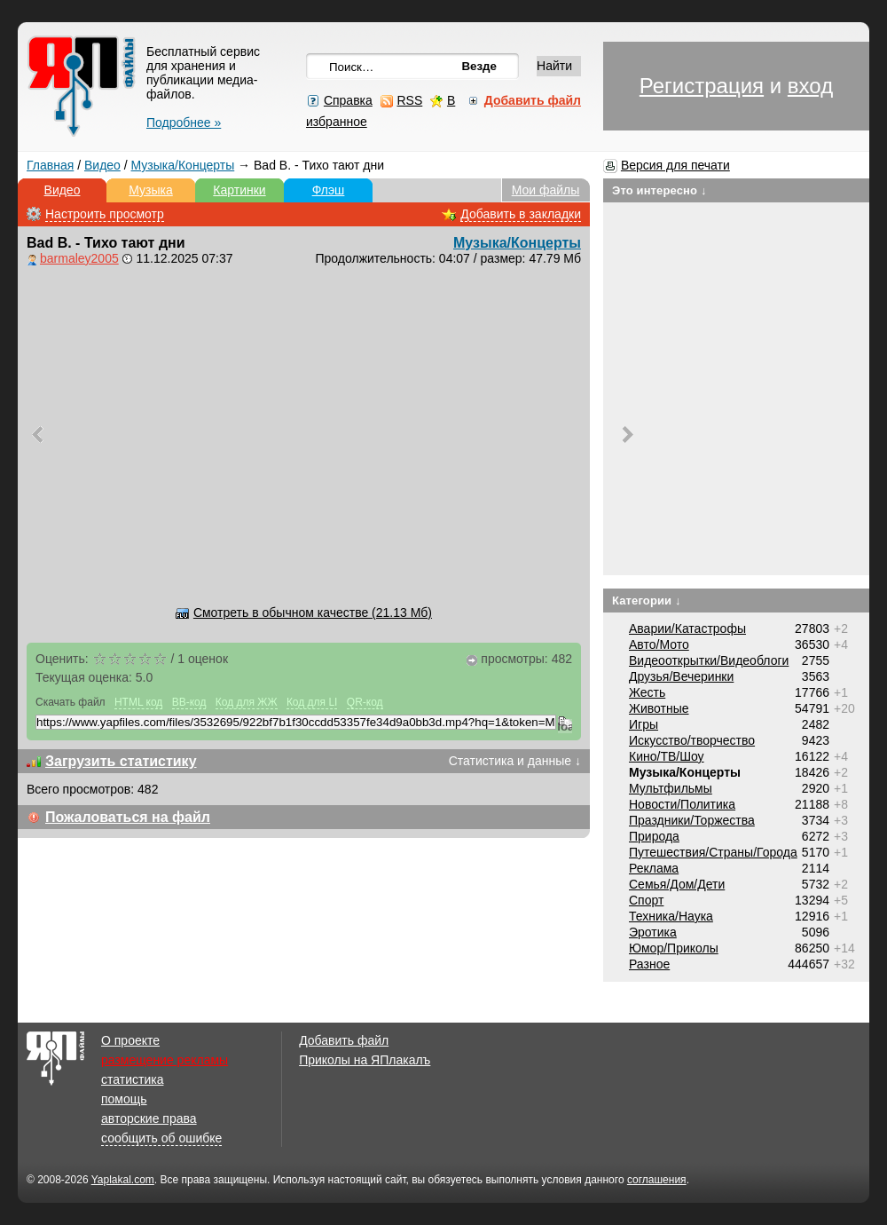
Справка (348, 100)
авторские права (149, 1118)
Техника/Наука (671, 916)
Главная (50, 165)
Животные (659, 708)
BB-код (189, 702)
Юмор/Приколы (673, 948)
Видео (102, 165)
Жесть (647, 692)
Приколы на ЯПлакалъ (364, 1060)
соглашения (657, 1180)
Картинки (239, 190)
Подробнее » (183, 122)
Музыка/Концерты (183, 165)
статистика (132, 1079)
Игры (643, 724)
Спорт (646, 900)
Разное (649, 964)
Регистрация (702, 86)
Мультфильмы (670, 788)
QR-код (365, 702)
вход (810, 86)
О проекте (130, 1040)
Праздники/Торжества (692, 820)
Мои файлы (546, 190)
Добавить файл (344, 1040)
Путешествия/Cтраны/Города (713, 852)
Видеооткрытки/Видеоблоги (709, 660)
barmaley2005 (79, 258)
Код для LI (312, 702)
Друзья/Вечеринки (681, 676)
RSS (409, 100)
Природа (654, 836)
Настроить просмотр (104, 214)
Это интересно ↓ (659, 190)
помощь (124, 1099)
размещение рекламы (164, 1060)
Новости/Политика (682, 804)
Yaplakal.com (122, 1180)
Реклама (654, 868)
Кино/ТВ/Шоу (666, 756)
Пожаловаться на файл (127, 817)
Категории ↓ (646, 600)
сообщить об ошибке (161, 1138)
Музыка (151, 190)
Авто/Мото (659, 644)
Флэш (328, 190)
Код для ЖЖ (247, 702)
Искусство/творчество (692, 740)
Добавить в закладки (520, 214)
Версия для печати (675, 165)
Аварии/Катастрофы (687, 628)
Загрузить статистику (121, 761)
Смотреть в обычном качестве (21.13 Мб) (312, 612)
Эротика (653, 932)
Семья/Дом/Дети (677, 884)
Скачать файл (70, 702)
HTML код (138, 702)
